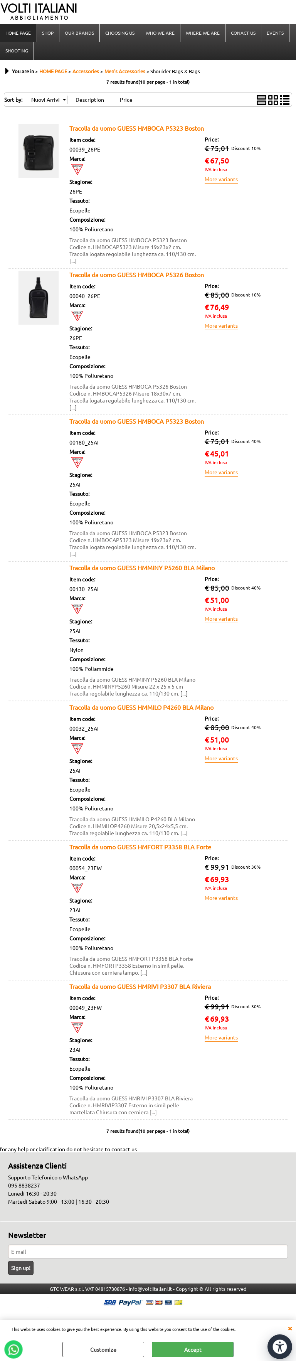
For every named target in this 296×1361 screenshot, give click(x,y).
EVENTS (275, 33)
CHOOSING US (120, 33)
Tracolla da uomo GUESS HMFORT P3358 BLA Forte (140, 847)
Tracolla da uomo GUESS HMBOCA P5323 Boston (136, 128)
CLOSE (290, 1328)
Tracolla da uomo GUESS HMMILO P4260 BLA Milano (141, 707)
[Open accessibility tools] (279, 1346)
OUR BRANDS (79, 33)
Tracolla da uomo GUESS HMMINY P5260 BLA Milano (142, 567)
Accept (193, 1349)
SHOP (48, 33)
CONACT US (243, 33)
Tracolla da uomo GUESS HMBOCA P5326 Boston (136, 274)
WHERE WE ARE (203, 33)
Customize (103, 1349)
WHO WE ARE (160, 33)
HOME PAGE (18, 33)
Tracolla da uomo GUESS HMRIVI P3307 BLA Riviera (140, 986)
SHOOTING (16, 50)
